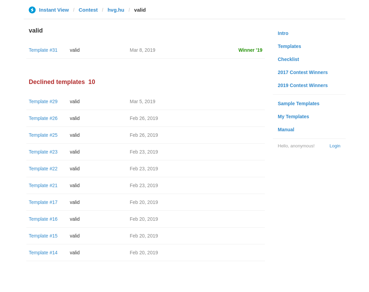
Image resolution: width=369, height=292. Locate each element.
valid (75, 50)
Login (335, 145)
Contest (88, 10)
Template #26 (43, 118)
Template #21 (43, 185)
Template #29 (43, 101)
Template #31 (43, 50)
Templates (289, 46)
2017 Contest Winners (303, 72)
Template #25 (43, 135)
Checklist (288, 59)
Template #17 (43, 202)
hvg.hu (115, 10)
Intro (283, 33)
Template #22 (43, 168)
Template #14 (43, 252)
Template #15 (43, 236)
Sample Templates (299, 103)
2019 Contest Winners (303, 85)
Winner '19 (250, 50)
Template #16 (43, 219)
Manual (286, 129)
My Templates (293, 116)
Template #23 (43, 152)
